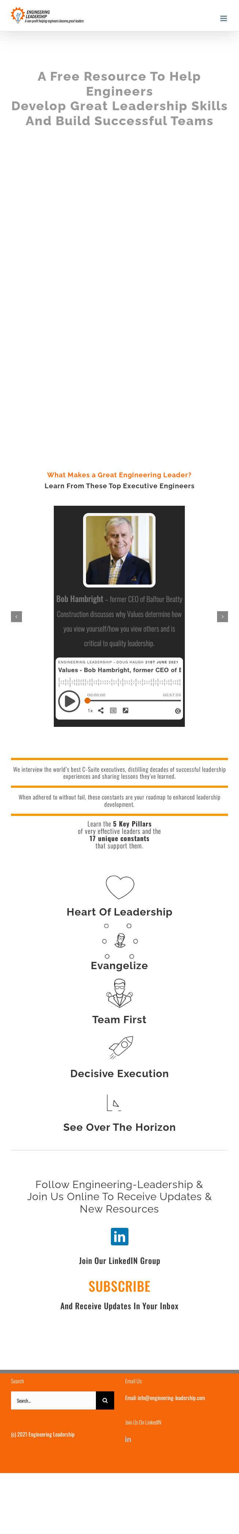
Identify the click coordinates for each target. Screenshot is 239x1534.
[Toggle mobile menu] (224, 18)
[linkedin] (119, 1236)
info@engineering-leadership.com (171, 1398)
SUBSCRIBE (119, 1285)
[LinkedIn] (128, 1439)
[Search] (105, 1400)
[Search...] (53, 1400)
